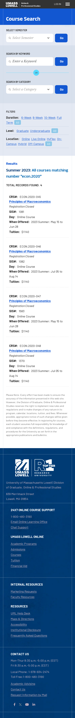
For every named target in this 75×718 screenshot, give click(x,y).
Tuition (15, 560)
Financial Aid (19, 566)
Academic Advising (23, 683)
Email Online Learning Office (29, 521)
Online (26, 139)
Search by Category (18, 81)
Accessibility (19, 624)
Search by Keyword (18, 53)
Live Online (38, 139)
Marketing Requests (24, 591)
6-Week (26, 117)
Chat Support (19, 527)
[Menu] (67, 4)
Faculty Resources (22, 597)
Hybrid (22, 144)
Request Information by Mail (29, 695)
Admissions (18, 549)
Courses (16, 554)
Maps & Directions (22, 619)
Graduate (22, 131)
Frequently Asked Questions (29, 635)
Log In (57, 4)
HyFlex (51, 139)
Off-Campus (36, 144)
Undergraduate (40, 131)
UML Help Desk (20, 613)
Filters (10, 111)
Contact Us (18, 689)
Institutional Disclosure (26, 630)
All (17, 122)
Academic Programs (24, 543)
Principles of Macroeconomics (30, 201)
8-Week (38, 117)
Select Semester (16, 30)
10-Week (49, 117)
